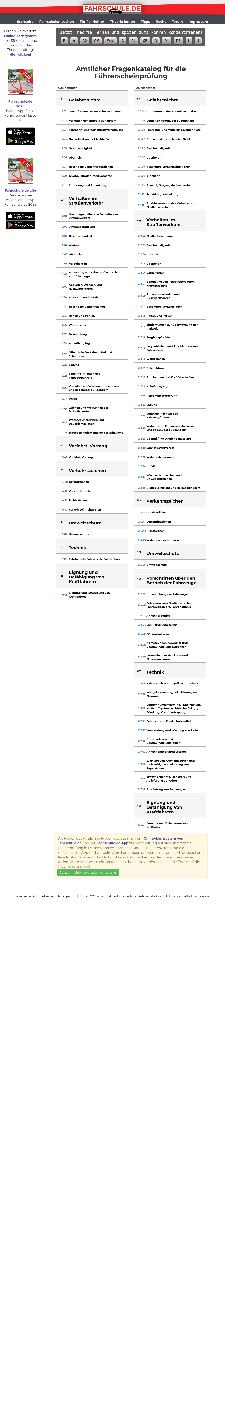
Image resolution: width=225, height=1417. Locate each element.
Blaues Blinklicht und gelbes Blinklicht (96, 432)
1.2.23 (64, 375)
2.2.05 (142, 263)
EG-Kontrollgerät (158, 634)
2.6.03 (142, 615)
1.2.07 (64, 274)
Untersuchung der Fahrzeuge (166, 594)
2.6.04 (142, 624)
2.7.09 (142, 778)
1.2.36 (64, 409)
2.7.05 (141, 730)
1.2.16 (64, 324)
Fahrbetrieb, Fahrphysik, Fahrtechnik (94, 559)
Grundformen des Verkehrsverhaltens (95, 111)
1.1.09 (64, 175)
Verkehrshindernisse (160, 457)
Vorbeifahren (78, 263)
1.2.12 (64, 315)
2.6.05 (142, 633)
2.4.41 (141, 521)
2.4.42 (142, 530)
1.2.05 (64, 254)
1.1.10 (63, 185)
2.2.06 (142, 272)
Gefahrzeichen (79, 482)
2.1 (138, 99)
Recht (161, 22)
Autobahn (153, 176)
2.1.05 (141, 148)
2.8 (139, 806)
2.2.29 (142, 438)
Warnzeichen (78, 325)
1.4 (61, 469)
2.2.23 (141, 415)
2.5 (139, 552)
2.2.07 (142, 283)
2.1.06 (141, 157)
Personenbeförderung (161, 395)
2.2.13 (141, 326)
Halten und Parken (82, 315)
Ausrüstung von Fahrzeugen (166, 789)
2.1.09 (141, 185)
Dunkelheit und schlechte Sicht (90, 139)
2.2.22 (141, 404)
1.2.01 (64, 215)
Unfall (73, 398)
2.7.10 (141, 789)
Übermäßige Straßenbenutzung (168, 438)
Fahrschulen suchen (56, 22)
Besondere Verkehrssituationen (91, 166)
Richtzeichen (78, 500)
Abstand (74, 245)
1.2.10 (64, 297)
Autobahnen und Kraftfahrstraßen (170, 377)
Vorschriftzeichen (81, 491)
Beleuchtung (78, 334)
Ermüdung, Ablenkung (162, 194)
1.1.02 (64, 120)
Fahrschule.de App (112, 843)
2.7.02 (141, 694)
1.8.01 (64, 594)
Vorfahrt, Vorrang (81, 457)
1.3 (61, 444)
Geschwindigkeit (80, 148)
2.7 (139, 671)
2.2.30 (142, 447)
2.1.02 (141, 120)
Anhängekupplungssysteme (166, 751)
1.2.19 (64, 343)
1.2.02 (64, 226)
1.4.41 (64, 491)
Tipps (145, 22)
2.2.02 (142, 235)
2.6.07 (142, 657)
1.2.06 (64, 263)
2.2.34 (142, 466)
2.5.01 (141, 564)
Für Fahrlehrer (92, 22)
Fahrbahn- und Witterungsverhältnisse (96, 130)
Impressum (198, 22)
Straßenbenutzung (82, 226)
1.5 (61, 521)
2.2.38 (142, 487)
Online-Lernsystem (20, 36)
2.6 (139, 579)
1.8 (61, 576)
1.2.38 (64, 432)
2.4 (139, 500)
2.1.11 (141, 205)
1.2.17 (64, 334)
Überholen (76, 157)
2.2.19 (141, 386)
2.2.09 (142, 295)
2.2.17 (141, 367)
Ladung (74, 365)
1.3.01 (64, 457)
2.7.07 (142, 751)
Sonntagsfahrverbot (160, 447)
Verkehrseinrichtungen (85, 509)
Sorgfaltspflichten (158, 337)
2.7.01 (141, 683)
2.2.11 (141, 306)
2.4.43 (142, 540)
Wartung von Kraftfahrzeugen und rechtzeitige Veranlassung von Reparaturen (170, 764)
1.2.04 (64, 245)
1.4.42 (64, 500)
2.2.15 (141, 348)
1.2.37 (64, 421)
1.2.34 (64, 398)
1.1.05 (64, 148)
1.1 (61, 99)
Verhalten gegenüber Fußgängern (92, 120)
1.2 (61, 199)
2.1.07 (141, 166)
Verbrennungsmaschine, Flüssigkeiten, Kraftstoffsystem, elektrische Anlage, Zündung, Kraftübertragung (173, 708)
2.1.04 (141, 139)
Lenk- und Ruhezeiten (161, 624)
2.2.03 (142, 245)
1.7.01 (64, 558)
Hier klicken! (20, 54)
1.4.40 (64, 482)
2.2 (139, 221)
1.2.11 (63, 306)
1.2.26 (64, 387)
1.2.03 (64, 235)
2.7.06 (142, 740)
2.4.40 (142, 512)
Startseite (25, 22)
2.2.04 (142, 254)
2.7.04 (142, 720)
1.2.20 (64, 354)
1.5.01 (64, 534)
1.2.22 (64, 364)
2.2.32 (141, 457)
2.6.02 (142, 604)
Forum (177, 22)
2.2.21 (141, 395)
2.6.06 (142, 644)
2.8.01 (141, 825)
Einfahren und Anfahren (85, 297)
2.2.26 (142, 427)
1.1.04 (64, 139)
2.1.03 (141, 129)
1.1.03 (64, 129)
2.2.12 (141, 315)
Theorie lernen (122, 22)
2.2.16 (141, 358)
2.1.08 (141, 175)
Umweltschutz (79, 534)
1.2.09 (64, 286)
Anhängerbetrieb (158, 615)
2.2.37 (141, 476)
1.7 (61, 546)
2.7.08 (142, 764)
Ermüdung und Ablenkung (87, 185)
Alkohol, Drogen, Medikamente (90, 176)
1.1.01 (63, 111)
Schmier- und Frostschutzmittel (168, 721)
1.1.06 (64, 157)
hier (194, 896)
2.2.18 (141, 377)
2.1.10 (141, 194)
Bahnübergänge (80, 343)
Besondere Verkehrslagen (87, 306)
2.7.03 (141, 708)
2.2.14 (141, 337)
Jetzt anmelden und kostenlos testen (88, 872)
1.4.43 (64, 509)
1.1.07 (64, 166)
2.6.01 (141, 594)
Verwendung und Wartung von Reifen (173, 730)
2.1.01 (141, 111)
